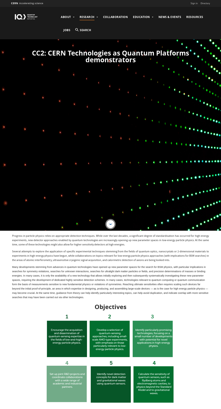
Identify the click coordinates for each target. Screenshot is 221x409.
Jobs (66, 30)
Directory (205, 3)
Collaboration (115, 17)
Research (87, 17)
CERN (27, 3)
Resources (194, 17)
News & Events (169, 17)
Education (141, 17)
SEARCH (85, 30)
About (66, 17)
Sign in (194, 3)
